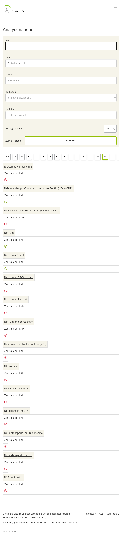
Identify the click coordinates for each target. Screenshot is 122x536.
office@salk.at (69, 522)
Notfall (8, 74)
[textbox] (61, 80)
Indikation (10, 91)
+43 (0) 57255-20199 (42, 522)
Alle (7, 156)
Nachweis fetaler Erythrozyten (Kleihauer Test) (31, 210)
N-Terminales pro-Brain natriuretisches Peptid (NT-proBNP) (38, 188)
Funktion (9, 109)
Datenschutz (112, 513)
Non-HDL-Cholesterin (16, 388)
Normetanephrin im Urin (18, 455)
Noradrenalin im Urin (16, 410)
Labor (8, 57)
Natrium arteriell (14, 255)
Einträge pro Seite (14, 128)
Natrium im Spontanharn (18, 321)
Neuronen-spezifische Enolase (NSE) (25, 344)
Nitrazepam (11, 366)
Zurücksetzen (13, 140)
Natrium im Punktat (15, 299)
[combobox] (61, 63)
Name (8, 40)
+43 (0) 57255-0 (16, 522)
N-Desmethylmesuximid (18, 166)
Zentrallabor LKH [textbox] (60, 63)
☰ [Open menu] (116, 9)
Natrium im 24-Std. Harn (18, 277)
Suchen (70, 140)
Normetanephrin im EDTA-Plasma (23, 433)
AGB (101, 513)
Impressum (90, 513)
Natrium (9, 232)
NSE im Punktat (13, 477)
